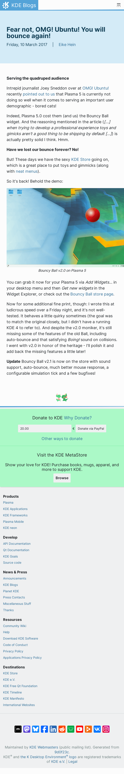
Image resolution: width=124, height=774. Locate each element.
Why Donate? (78, 417)
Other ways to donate (62, 438)
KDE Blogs (10, 585)
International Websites (19, 705)
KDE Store (80, 159)
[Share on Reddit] (62, 726)
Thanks (8, 610)
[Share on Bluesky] (35, 726)
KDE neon (10, 528)
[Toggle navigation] (118, 5)
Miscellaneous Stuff (17, 603)
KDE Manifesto (13, 698)
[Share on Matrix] (18, 726)
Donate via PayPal (91, 428)
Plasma (8, 502)
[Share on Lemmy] (70, 726)
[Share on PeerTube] (88, 726)
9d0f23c (62, 752)
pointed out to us (39, 94)
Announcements (14, 578)
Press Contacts (14, 597)
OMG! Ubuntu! (95, 88)
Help (6, 632)
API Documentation (17, 543)
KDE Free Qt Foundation (20, 686)
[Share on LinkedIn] (53, 726)
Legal (72, 761)
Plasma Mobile (13, 521)
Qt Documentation (16, 550)
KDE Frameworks (15, 515)
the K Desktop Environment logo (48, 757)
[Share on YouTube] (79, 726)
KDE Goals (10, 556)
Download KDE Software (20, 638)
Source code (12, 562)
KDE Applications (15, 509)
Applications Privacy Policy (22, 657)
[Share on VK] (97, 726)
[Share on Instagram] (105, 726)
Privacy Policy (13, 651)
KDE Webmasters (43, 747)
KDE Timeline (12, 692)
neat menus (27, 171)
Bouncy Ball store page (91, 294)
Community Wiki (14, 626)
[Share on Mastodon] (26, 726)
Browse (62, 478)
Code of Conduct (15, 645)
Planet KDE (11, 591)
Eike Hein (67, 44)
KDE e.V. (9, 679)
